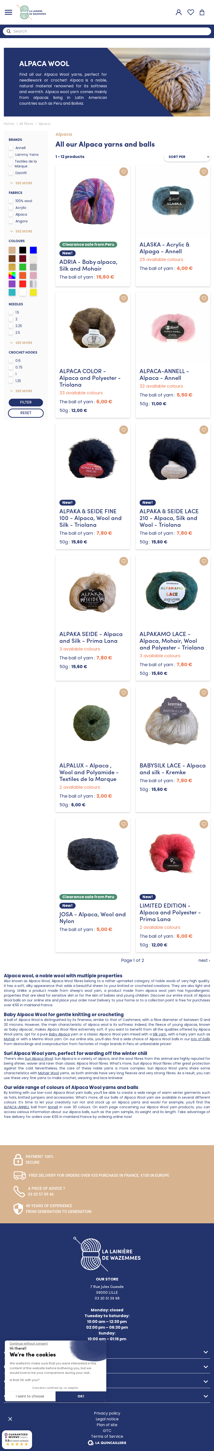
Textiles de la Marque (23, 164)
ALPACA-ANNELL (16, 1107)
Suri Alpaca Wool (39, 1058)
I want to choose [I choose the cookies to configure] (30, 1396)
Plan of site (107, 1425)
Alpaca (18, 214)
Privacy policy (107, 1413)
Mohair (9, 1039)
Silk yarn (159, 1034)
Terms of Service (107, 1436)
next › (204, 960)
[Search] (8, 31)
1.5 (14, 312)
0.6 (15, 360)
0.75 (15, 367)
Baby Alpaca (59, 1034)
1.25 (15, 380)
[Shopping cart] (202, 12)
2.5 (14, 332)
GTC (107, 1430)
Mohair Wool (48, 1073)
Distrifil (18, 173)
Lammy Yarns (24, 154)
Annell (17, 147)
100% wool (20, 200)
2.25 (15, 325)
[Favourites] (190, 12)
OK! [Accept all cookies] (81, 1396)
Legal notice (107, 1419)
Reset (25, 413)
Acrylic (18, 207)
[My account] (179, 12)
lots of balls (200, 1039)
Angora (18, 221)
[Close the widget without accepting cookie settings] (28, 1343)
